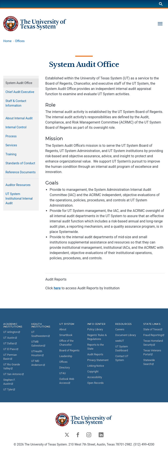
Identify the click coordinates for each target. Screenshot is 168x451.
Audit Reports (95, 354)
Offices (20, 41)
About (62, 329)
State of (153, 329)
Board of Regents (69, 350)
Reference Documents (20, 172)
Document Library (125, 335)
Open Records (95, 383)
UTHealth (37, 353)
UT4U (62, 373)
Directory (64, 367)
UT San (13, 374)
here (57, 288)
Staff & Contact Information (15, 103)
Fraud (154, 335)
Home (7, 41)
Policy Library (95, 329)
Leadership (65, 356)
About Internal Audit (19, 118)
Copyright (92, 371)
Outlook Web (67, 381)
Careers (119, 329)
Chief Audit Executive (19, 92)
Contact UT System (121, 358)
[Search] (161, 4)
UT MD (38, 363)
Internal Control (15, 127)
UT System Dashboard (121, 348)
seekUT (119, 340)
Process (11, 136)
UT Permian (10, 356)
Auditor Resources (17, 185)
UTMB (38, 343)
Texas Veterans (152, 352)
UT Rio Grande (12, 366)
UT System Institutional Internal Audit (19, 198)
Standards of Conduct (20, 163)
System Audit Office (84, 64)
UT (12, 332)
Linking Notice (95, 365)
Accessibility (94, 377)
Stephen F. (9, 381)
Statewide (149, 362)
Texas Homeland (153, 342)
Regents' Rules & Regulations (97, 337)
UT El (11, 349)
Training (10, 154)
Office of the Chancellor (66, 342)
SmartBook (65, 335)
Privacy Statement (97, 360)
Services (11, 145)
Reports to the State (95, 346)
